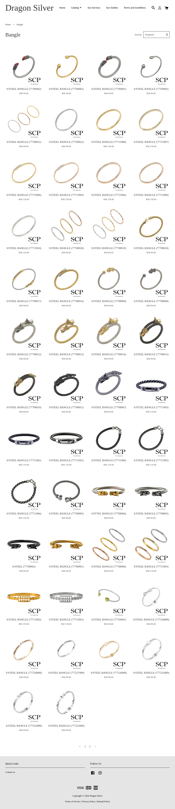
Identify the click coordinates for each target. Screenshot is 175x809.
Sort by (138, 34)
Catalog (76, 7)
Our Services (94, 7)
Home (62, 7)
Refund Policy (103, 801)
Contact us (10, 772)
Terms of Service (72, 801)
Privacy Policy (88, 801)
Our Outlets (112, 7)
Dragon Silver (29, 7)
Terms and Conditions (135, 7)
